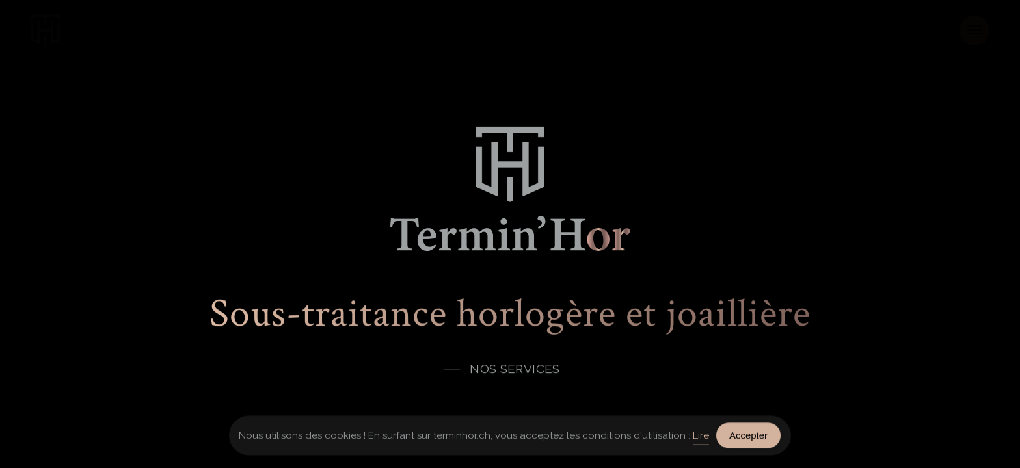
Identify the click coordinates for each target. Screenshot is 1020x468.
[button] (974, 30)
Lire (701, 436)
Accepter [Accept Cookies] (748, 436)
